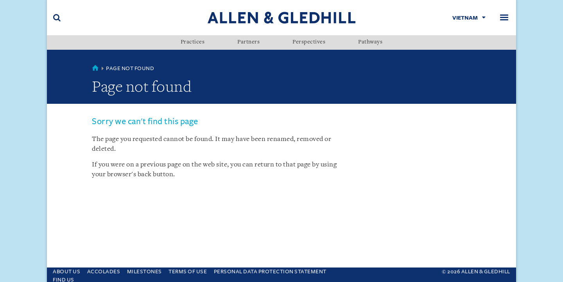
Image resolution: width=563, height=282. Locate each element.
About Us (66, 270)
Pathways (370, 42)
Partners (248, 42)
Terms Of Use (188, 270)
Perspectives (308, 42)
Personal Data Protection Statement (270, 270)
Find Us (63, 278)
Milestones (144, 270)
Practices (193, 42)
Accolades (103, 270)
